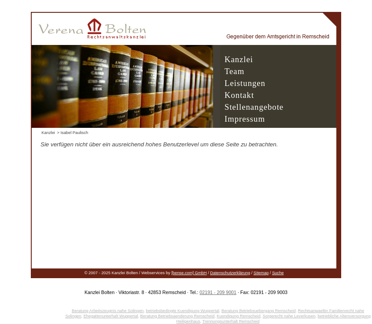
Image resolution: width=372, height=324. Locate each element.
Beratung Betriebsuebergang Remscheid (258, 311)
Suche (278, 273)
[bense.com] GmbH (188, 273)
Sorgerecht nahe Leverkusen (289, 316)
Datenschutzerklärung (230, 273)
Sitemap (261, 273)
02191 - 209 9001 (217, 292)
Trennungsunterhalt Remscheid (231, 321)
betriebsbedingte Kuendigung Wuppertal (182, 311)
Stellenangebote (254, 107)
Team (234, 71)
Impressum (245, 118)
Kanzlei (239, 59)
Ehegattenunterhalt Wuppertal (111, 316)
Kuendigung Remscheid (238, 316)
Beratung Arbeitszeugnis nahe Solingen (108, 311)
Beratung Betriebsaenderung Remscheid (177, 316)
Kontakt (239, 95)
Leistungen (245, 83)
